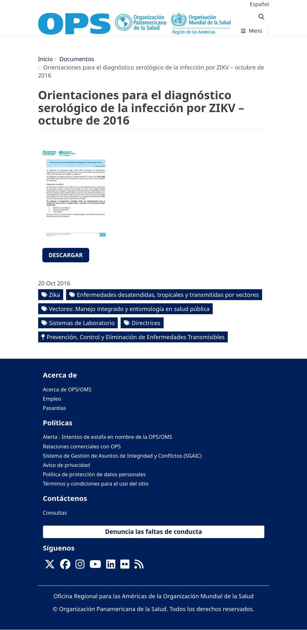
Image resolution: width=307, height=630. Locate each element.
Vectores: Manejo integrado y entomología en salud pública (129, 309)
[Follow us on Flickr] (124, 565)
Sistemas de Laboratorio (82, 323)
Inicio (45, 59)
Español (259, 4)
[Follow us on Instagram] (79, 565)
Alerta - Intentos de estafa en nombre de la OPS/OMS (107, 436)
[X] (50, 565)
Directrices (146, 323)
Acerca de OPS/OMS (67, 389)
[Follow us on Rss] (138, 565)
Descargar (66, 255)
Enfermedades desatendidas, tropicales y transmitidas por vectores (168, 295)
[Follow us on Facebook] (65, 565)
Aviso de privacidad (66, 465)
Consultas (55, 512)
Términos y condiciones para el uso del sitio (96, 483)
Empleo (52, 398)
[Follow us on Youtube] (95, 565)
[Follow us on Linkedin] (110, 565)
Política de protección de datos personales (94, 474)
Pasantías (54, 408)
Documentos (76, 59)
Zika (54, 295)
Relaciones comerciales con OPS (82, 446)
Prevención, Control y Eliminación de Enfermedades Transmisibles (136, 337)
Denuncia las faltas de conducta (153, 532)
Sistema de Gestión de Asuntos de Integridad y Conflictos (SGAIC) (122, 455)
